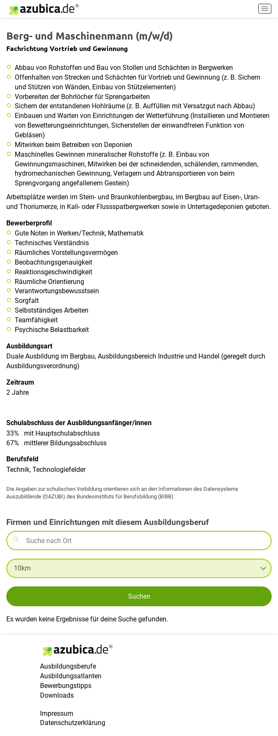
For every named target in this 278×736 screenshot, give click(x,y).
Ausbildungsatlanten (71, 676)
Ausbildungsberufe (68, 666)
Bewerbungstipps (65, 686)
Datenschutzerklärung (72, 723)
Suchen (139, 596)
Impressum (56, 713)
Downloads (57, 695)
